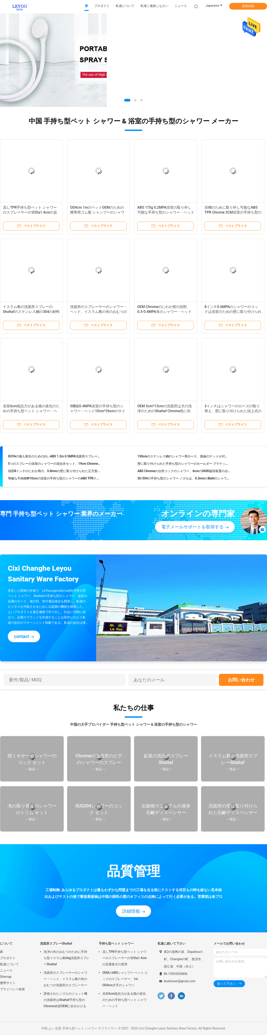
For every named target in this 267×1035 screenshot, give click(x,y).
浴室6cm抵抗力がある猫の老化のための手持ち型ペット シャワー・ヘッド (31, 411)
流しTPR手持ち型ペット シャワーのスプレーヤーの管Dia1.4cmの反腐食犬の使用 (30, 212)
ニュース (6, 970)
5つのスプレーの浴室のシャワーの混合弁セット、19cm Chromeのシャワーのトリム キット (54, 465)
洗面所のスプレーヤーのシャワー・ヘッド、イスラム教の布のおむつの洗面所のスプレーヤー (98, 312)
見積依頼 (248, 6)
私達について (9, 964)
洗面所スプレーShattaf (56, 943)
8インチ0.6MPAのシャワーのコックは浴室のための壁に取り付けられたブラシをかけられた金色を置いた (232, 312)
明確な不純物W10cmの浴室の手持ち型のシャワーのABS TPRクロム (54, 479)
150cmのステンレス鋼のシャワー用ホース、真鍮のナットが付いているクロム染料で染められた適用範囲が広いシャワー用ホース (184, 457)
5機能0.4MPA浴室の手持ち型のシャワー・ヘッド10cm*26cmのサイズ (97, 411)
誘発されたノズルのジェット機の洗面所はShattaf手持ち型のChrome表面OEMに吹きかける (65, 1000)
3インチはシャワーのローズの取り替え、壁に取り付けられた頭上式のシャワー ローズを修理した (232, 411)
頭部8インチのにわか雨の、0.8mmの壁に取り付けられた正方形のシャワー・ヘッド (54, 472)
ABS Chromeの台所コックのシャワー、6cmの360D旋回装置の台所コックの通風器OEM (184, 472)
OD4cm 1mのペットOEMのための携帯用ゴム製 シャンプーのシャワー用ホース (97, 212)
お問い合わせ (241, 680)
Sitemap (5, 976)
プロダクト (8, 958)
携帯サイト (8, 983)
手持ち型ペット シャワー (116, 943)
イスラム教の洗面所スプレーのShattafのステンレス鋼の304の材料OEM (31, 312)
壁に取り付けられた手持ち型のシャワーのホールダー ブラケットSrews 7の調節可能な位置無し (184, 465)
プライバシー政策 (12, 989)
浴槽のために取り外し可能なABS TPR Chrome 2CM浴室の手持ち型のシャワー (232, 212)
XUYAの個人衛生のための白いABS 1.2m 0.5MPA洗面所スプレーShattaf (54, 457)
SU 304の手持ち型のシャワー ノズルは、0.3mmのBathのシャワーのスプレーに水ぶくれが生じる (184, 479)
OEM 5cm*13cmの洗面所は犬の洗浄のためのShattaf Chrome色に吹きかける (164, 411)
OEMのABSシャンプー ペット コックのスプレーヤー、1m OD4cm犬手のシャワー (125, 979)
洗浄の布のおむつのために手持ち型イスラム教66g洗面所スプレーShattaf (66, 958)
